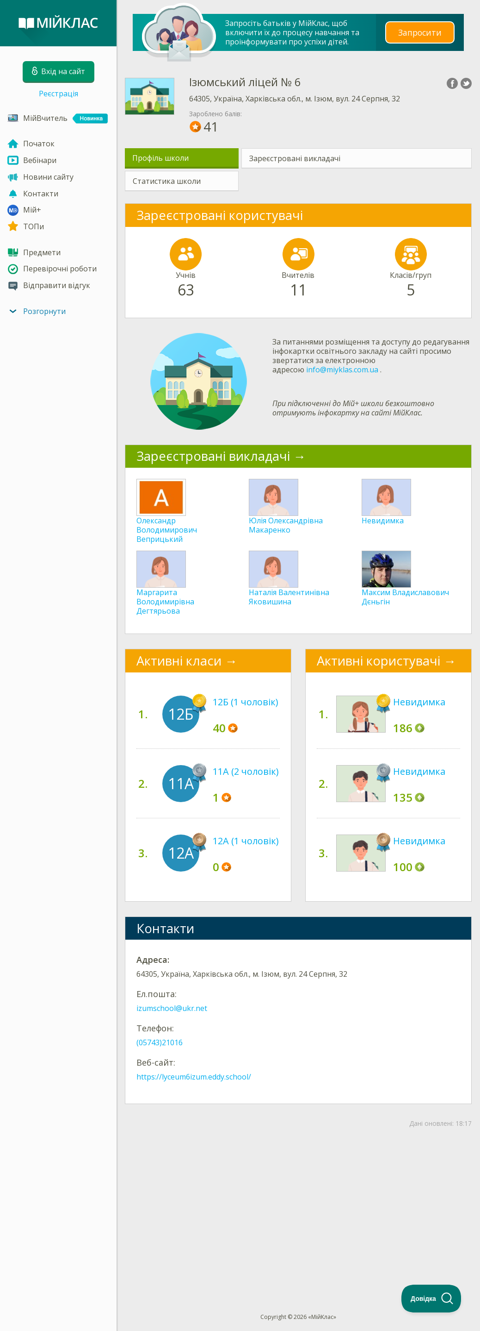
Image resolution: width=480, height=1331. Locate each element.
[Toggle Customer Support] (431, 1298)
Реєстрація (58, 93)
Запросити (420, 32)
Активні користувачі (378, 660)
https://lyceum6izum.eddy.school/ (193, 1077)
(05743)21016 (159, 1042)
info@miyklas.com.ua (342, 369)
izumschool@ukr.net (171, 1008)
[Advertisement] (298, 1205)
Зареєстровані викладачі (294, 158)
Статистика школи (167, 181)
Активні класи (179, 660)
